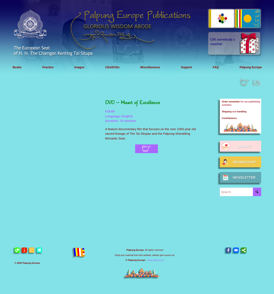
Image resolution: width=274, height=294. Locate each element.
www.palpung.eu (155, 260)
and (234, 111)
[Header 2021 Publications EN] (137, 38)
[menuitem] (17, 67)
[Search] (240, 192)
